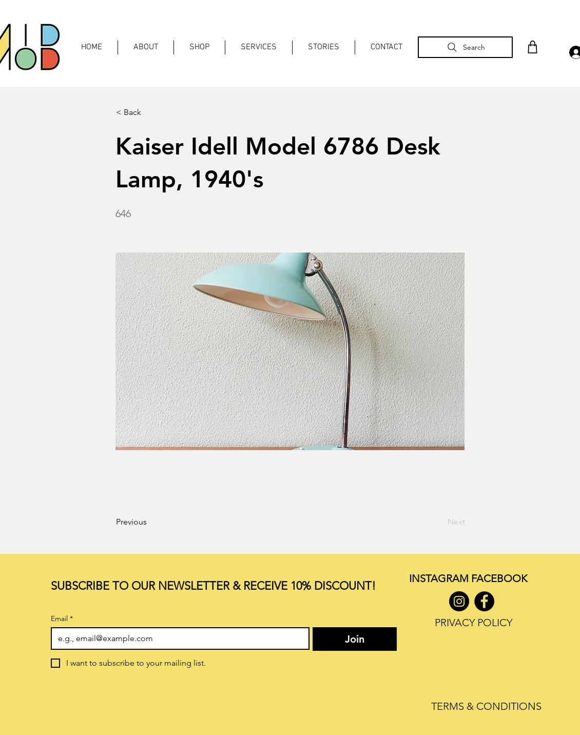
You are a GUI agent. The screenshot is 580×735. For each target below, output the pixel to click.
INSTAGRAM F (442, 578)
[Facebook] (484, 601)
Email (62, 618)
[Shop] (532, 47)
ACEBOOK (501, 578)
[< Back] (150, 112)
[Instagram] (459, 601)
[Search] (465, 47)
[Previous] (150, 522)
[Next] (439, 522)
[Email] (177, 638)
